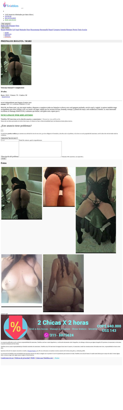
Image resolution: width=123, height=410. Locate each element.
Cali (13, 30)
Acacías (84, 30)
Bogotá (3, 30)
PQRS (33, 361)
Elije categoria (6, 24)
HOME (7, 32)
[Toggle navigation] (22, 8)
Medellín (9, 30)
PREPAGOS (8, 34)
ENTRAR (8, 16)
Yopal (17, 30)
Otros (17, 26)
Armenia (63, 30)
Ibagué (50, 30)
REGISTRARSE (10, 18)
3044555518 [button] (5, 97)
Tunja (80, 30)
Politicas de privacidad (22, 361)
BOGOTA (7, 35)
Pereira (75, 30)
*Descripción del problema (9, 159)
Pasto (28, 30)
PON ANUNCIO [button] (10, 20)
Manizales (23, 30)
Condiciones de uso (7, 361)
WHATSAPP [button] (5, 99)
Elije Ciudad (5, 27)
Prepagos (12, 26)
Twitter (56, 361)
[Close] (2, 131)
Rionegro (69, 30)
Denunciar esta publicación (51, 119)
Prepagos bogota (32, 354)
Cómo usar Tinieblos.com (44, 361)
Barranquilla (44, 30)
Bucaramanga (35, 30)
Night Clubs (5, 26)
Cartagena (56, 30)
